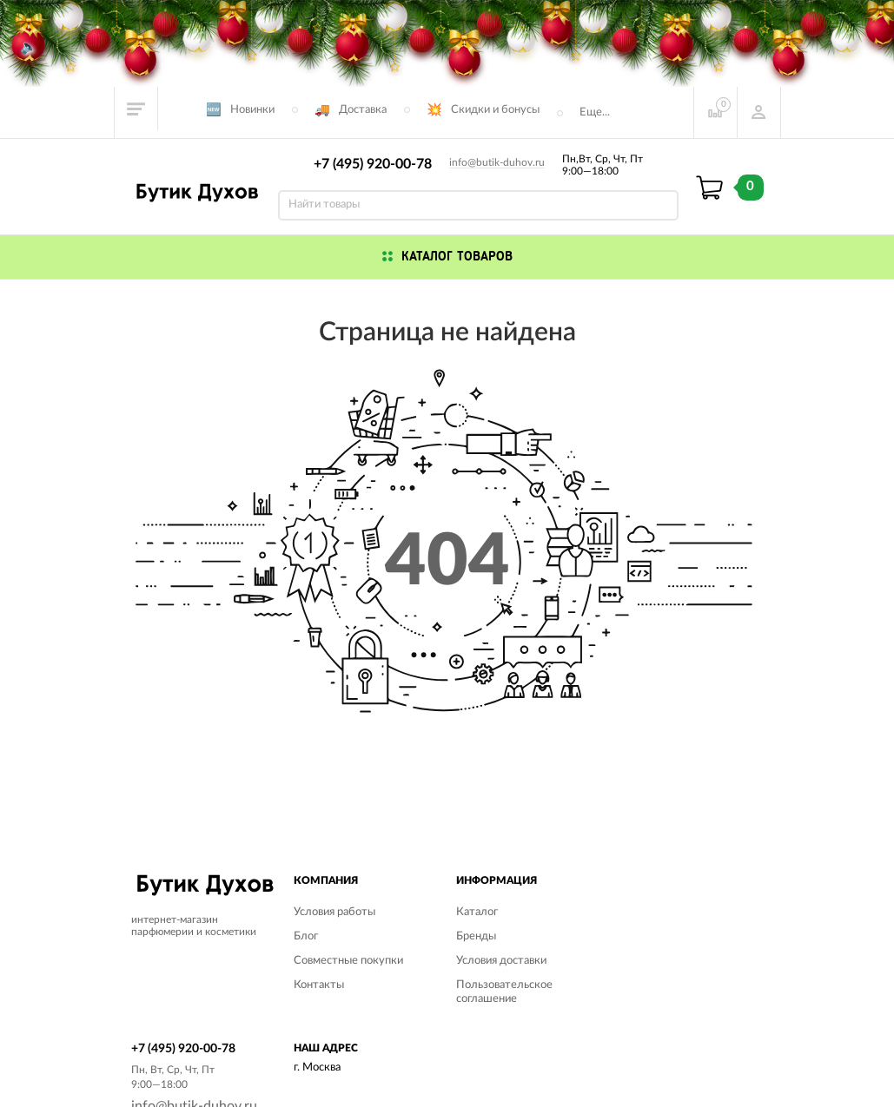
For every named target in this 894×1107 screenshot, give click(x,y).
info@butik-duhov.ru (497, 162)
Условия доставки (501, 960)
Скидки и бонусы (495, 109)
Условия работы (334, 912)
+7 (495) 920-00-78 (373, 164)
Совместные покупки (348, 960)
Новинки (252, 109)
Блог (306, 936)
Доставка (363, 109)
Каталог (477, 912)
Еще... (594, 112)
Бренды (476, 936)
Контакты (319, 985)
